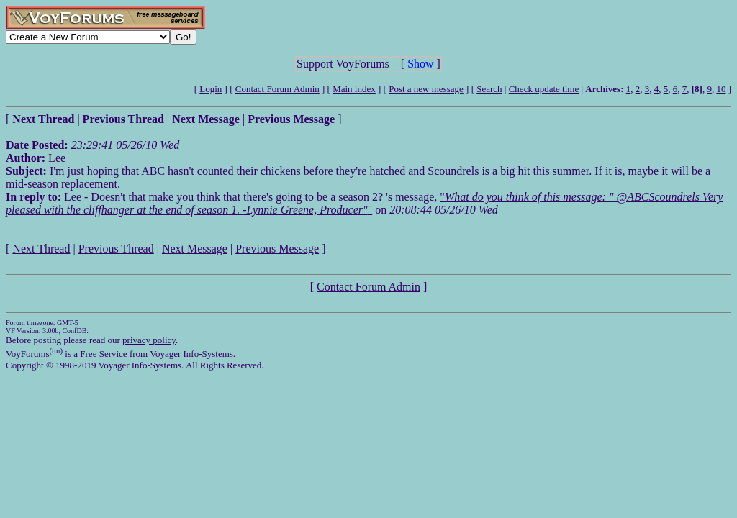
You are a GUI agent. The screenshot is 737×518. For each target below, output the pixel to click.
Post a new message (426, 88)
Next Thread (41, 248)
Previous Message (277, 248)
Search (489, 88)
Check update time (544, 88)
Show (420, 64)
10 (720, 88)
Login (210, 88)
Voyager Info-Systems (191, 353)
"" (364, 203)
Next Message (194, 248)
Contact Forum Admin (277, 88)
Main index (354, 88)
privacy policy (149, 340)
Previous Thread (116, 248)
